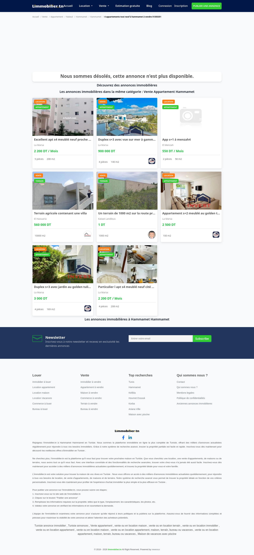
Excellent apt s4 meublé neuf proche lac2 (64, 139)
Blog (149, 6)
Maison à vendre (89, 392)
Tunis (131, 382)
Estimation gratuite (127, 6)
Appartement (57, 16)
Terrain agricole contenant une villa (60, 213)
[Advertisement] (127, 46)
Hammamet (81, 16)
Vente (103, 6)
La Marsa (39, 145)
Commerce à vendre (91, 398)
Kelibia (132, 392)
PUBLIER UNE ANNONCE (206, 5)
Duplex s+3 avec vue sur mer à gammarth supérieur (136, 139)
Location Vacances (42, 398)
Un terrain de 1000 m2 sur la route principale (131, 213)
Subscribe (202, 339)
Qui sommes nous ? (187, 387)
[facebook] (123, 437)
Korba (132, 403)
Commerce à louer (42, 403)
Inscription (181, 6)
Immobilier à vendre (91, 382)
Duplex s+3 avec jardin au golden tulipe (63, 287)
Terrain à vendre (89, 403)
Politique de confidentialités (191, 398)
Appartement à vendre (92, 387)
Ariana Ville (134, 409)
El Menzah (167, 145)
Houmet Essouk (137, 398)
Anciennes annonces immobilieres (194, 403)
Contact (181, 382)
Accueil (68, 6)
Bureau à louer (40, 409)
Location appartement (43, 387)
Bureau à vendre (89, 409)
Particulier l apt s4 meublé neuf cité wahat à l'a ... (134, 287)
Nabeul (69, 16)
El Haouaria (40, 218)
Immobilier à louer (41, 382)
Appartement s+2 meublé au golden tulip (192, 213)
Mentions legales (185, 392)
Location (85, 6)
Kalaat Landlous (106, 218)
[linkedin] (130, 437)
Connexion (165, 6)
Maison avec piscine (139, 414)
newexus (156, 549)
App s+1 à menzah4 (176, 139)
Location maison (40, 392)
